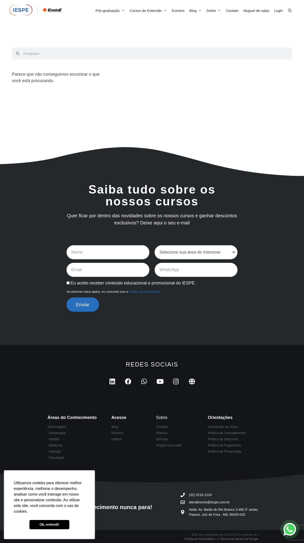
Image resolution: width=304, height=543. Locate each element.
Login (278, 11)
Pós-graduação (111, 11)
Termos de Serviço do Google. (240, 539)
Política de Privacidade (144, 291)
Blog (196, 11)
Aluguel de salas (256, 11)
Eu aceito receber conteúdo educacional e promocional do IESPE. (133, 283)
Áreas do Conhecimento (72, 417)
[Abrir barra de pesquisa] (289, 11)
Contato (232, 11)
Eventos (178, 11)
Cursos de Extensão (149, 11)
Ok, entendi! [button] (49, 524)
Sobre (214, 11)
